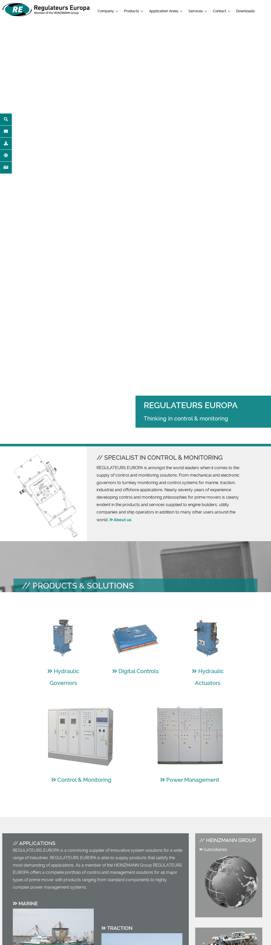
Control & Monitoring (84, 779)
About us (122, 519)
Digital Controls (138, 671)
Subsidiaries (215, 849)
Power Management (192, 779)
